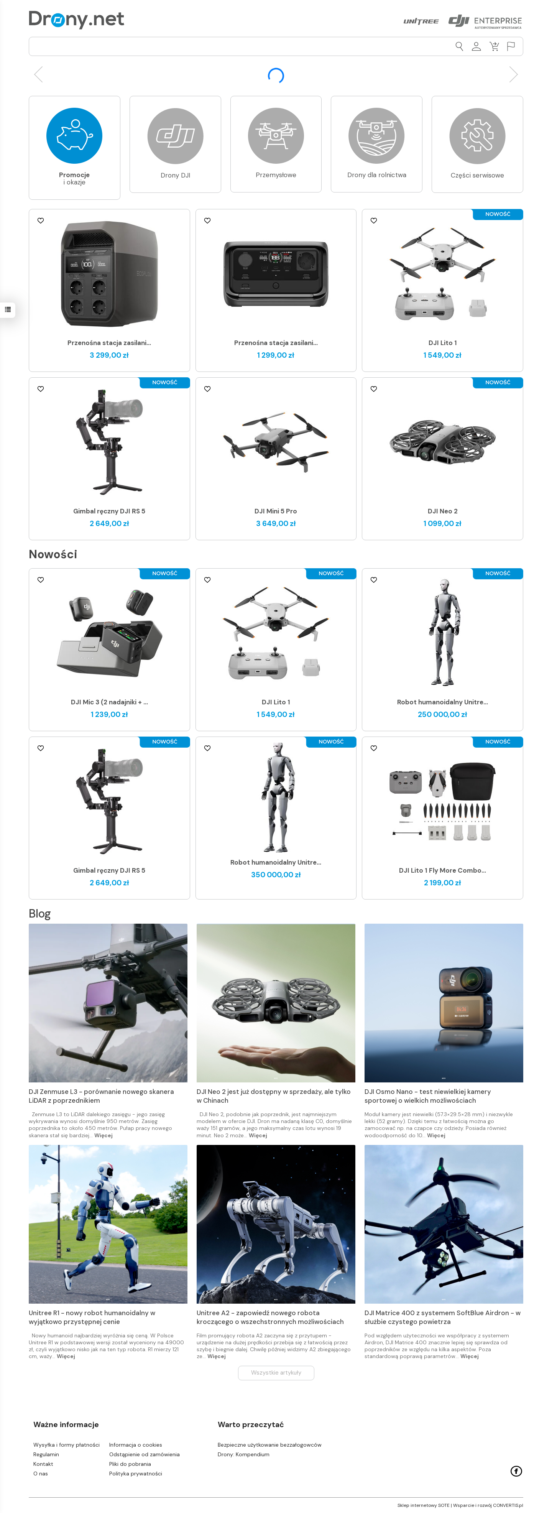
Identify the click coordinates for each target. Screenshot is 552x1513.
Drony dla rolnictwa (376, 175)
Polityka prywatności (135, 1473)
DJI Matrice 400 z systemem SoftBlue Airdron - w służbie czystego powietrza (443, 1317)
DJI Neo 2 (443, 511)
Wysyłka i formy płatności (66, 1444)
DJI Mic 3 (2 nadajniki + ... (109, 702)
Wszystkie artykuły (276, 1373)
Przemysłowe (276, 175)
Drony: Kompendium (243, 1454)
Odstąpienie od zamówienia (144, 1454)
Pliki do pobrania (130, 1463)
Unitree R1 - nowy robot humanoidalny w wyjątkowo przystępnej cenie (92, 1317)
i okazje (74, 178)
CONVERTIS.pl (508, 1505)
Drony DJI (175, 175)
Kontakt (43, 1463)
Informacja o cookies (135, 1444)
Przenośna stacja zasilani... (109, 343)
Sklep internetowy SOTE (424, 1505)
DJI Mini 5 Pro (276, 511)
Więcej (103, 1135)
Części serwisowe (477, 175)
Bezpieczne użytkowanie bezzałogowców (270, 1444)
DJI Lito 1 (443, 343)
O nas (40, 1473)
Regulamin (46, 1454)
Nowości (53, 554)
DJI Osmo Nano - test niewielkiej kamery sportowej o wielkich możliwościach (428, 1096)
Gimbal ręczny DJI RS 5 (109, 511)
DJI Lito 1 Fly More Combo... (442, 870)
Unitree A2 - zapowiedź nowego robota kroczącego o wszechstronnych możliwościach (270, 1317)
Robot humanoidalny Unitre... (442, 702)
